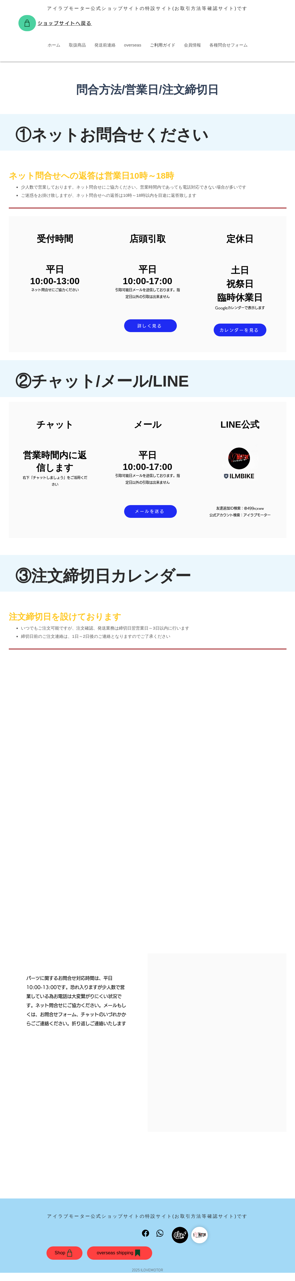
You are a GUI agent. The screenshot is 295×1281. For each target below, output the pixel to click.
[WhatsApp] (160, 1233)
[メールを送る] (150, 511)
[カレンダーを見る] (240, 330)
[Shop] (27, 23)
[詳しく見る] (150, 325)
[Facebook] (145, 1233)
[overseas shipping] (119, 1253)
